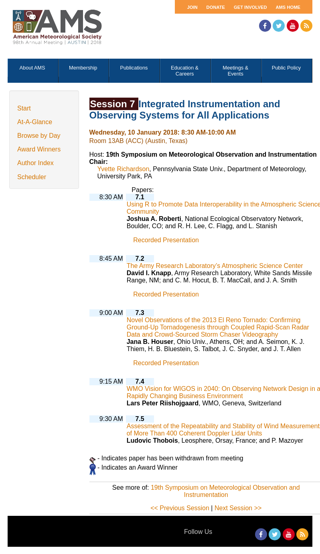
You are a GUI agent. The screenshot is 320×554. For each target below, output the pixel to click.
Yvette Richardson (123, 169)
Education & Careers (184, 71)
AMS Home (287, 7)
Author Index (35, 162)
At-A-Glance (34, 122)
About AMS (32, 68)
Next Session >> (238, 508)
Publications (134, 68)
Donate (216, 7)
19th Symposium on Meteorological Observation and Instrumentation (225, 491)
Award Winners (39, 149)
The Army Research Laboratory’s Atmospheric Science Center (215, 265)
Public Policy (286, 68)
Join (192, 7)
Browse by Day (39, 135)
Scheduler (31, 177)
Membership (83, 68)
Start (24, 108)
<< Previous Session (179, 508)
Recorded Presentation (166, 240)
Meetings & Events (235, 71)
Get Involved (250, 7)
